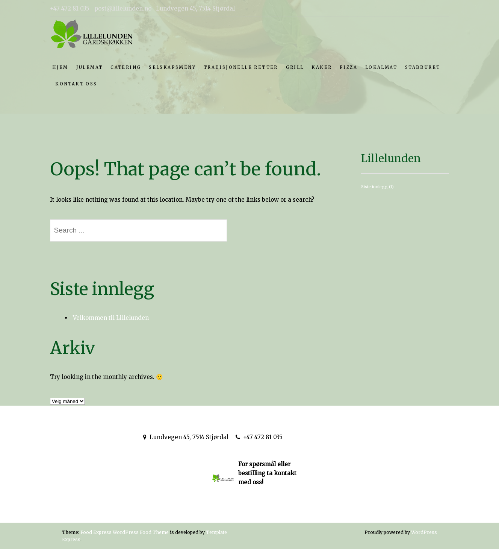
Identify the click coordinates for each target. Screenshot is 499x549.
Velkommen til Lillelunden (111, 317)
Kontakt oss (76, 84)
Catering (125, 67)
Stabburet (422, 67)
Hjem (60, 67)
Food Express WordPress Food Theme (124, 532)
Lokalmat (381, 67)
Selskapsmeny (172, 67)
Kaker (321, 67)
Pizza (348, 67)
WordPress (424, 532)
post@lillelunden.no (323, 437)
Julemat (89, 67)
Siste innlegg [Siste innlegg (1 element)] (377, 186)
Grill (295, 67)
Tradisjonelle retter (241, 67)
